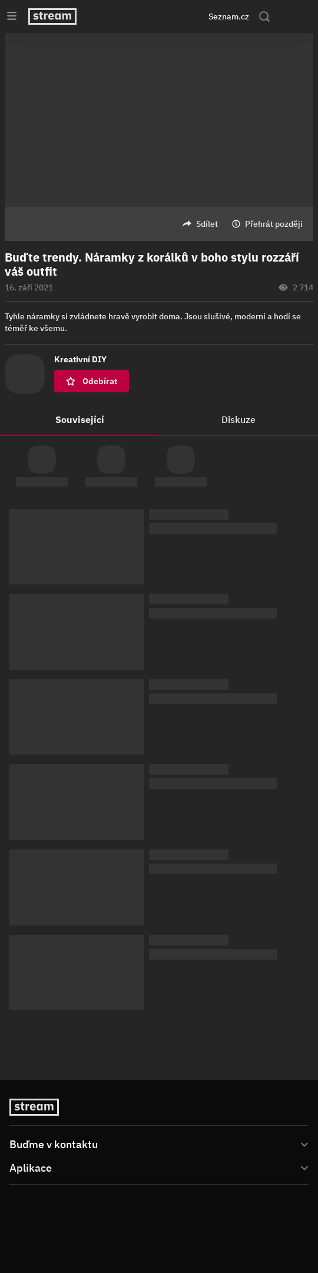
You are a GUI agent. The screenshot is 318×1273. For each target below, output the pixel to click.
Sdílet (207, 224)
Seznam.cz (228, 16)
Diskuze (238, 419)
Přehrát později (274, 224)
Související (79, 419)
